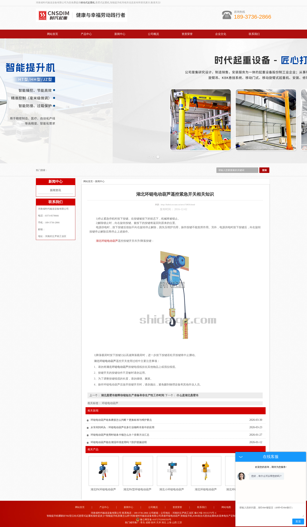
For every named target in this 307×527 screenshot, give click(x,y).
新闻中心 (119, 34)
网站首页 (52, 34)
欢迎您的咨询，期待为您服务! (270, 467)
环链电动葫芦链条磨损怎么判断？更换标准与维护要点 (121, 419)
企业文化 (220, 34)
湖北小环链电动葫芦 (171, 489)
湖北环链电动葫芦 (206, 489)
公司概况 (153, 34)
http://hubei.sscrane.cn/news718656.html (178, 205)
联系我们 (254, 34)
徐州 (153, 522)
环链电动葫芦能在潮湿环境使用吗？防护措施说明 (119, 442)
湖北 (163, 522)
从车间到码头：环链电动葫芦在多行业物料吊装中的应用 (122, 427)
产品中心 (86, 34)
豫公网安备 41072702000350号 (153, 519)
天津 (158, 522)
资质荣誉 (187, 34)
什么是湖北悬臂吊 (187, 395)
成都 (148, 522)
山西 (174, 522)
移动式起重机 (88, 2)
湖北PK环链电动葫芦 (103, 489)
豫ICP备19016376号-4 (205, 513)
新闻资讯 (55, 190)
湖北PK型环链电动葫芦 (137, 489)
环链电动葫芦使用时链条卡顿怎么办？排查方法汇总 (120, 434)
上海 (169, 522)
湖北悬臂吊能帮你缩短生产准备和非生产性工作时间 (132, 395)
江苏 (179, 522)
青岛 (142, 522)
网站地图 (226, 507)
